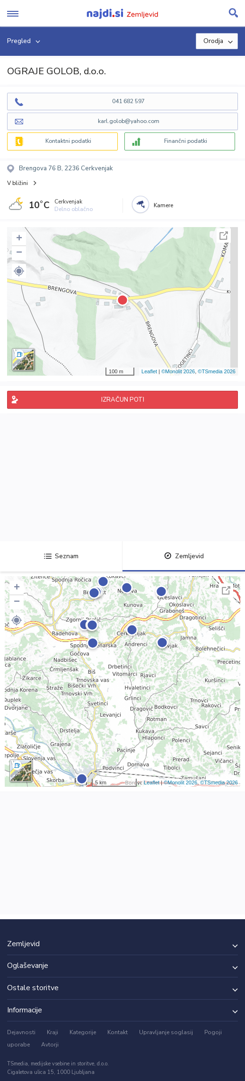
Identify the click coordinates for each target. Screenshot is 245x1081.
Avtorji (50, 1044)
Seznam (61, 556)
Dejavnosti (21, 1032)
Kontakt (117, 1032)
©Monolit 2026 (178, 371)
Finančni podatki (185, 141)
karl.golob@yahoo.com (128, 121)
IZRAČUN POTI (122, 399)
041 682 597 (128, 101)
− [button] (19, 253)
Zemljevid (184, 556)
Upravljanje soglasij (166, 1032)
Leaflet (149, 371)
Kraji (52, 1032)
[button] (19, 271)
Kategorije (83, 1032)
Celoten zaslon (224, 236)
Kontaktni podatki (68, 141)
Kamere (163, 205)
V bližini (17, 183)
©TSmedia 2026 (217, 371)
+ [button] (19, 239)
